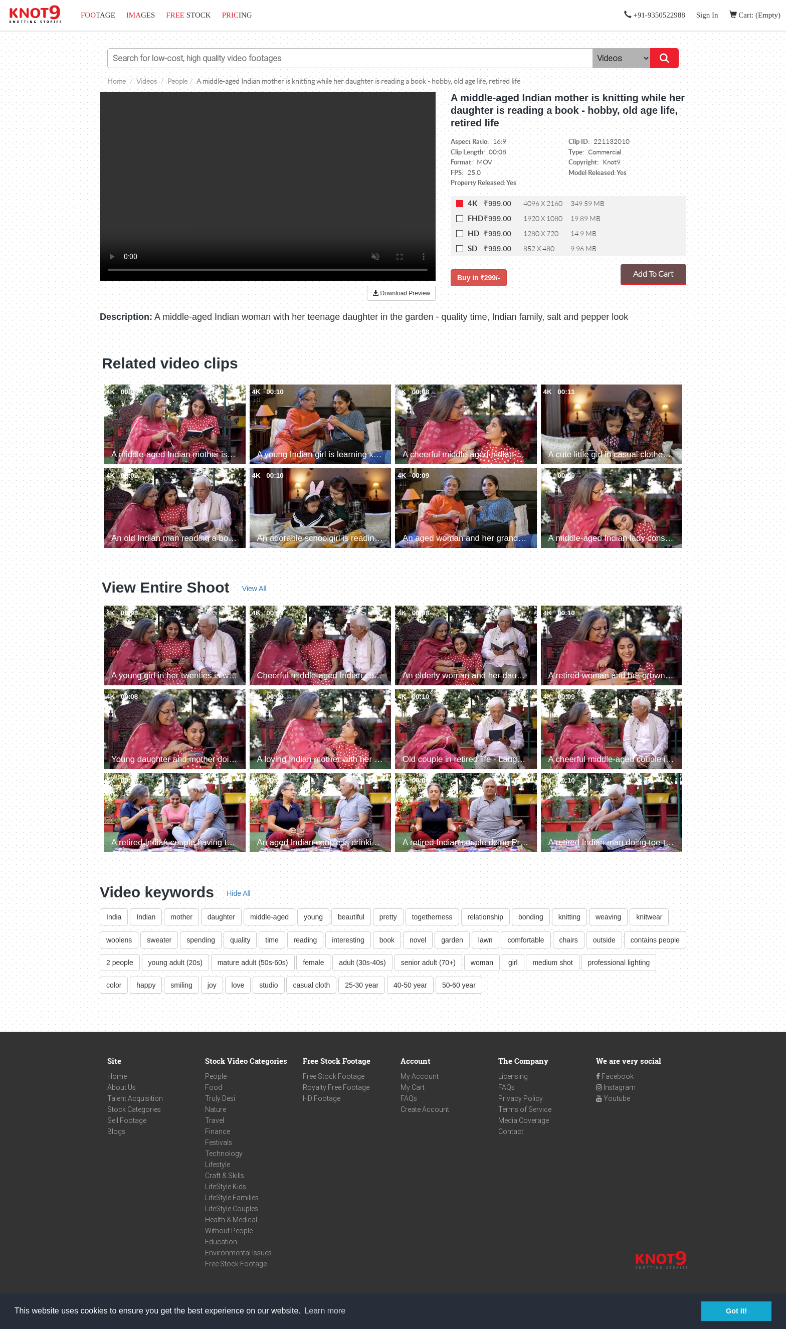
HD (473, 233)
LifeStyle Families (232, 1198)
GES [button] (140, 15)
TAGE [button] (98, 15)
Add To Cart (653, 273)
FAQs (409, 1098)
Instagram (616, 1087)
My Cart (413, 1087)
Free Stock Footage (236, 1264)
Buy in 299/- (478, 278)
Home (117, 1076)
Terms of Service (524, 1109)
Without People (229, 1231)
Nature (215, 1109)
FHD (475, 218)
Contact (510, 1131)
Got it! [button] (736, 1311)
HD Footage (321, 1098)
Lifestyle (217, 1165)
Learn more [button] (324, 1310)
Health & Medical (231, 1220)
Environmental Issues (238, 1253)
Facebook (615, 1076)
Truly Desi (220, 1098)
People (216, 1076)
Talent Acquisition (135, 1098)
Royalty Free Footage (336, 1087)
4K (472, 203)
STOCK (188, 15)
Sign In (707, 15)
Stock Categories (134, 1109)
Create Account (425, 1109)
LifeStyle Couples (231, 1209)
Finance (217, 1131)
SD (472, 248)
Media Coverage (523, 1120)
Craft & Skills (224, 1176)
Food (213, 1087)
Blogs (116, 1131)
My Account (420, 1076)
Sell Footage (126, 1120)
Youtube (613, 1098)
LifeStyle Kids (225, 1187)
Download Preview (401, 293)
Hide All (238, 893)
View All (254, 589)
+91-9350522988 (654, 15)
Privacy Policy (520, 1098)
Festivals (218, 1142)
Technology (224, 1154)
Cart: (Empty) (754, 15)
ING (237, 15)
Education (221, 1242)
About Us (121, 1087)
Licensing (513, 1076)
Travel (214, 1120)
